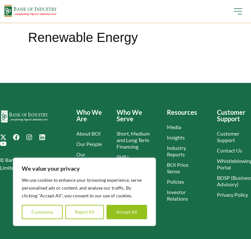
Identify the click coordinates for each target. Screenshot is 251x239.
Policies (175, 182)
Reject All (84, 212)
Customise (42, 212)
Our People (89, 144)
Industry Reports (176, 151)
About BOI (88, 133)
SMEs (123, 157)
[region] (84, 192)
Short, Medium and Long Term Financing (133, 140)
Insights (176, 137)
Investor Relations (177, 195)
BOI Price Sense (177, 168)
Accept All (126, 212)
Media (174, 127)
